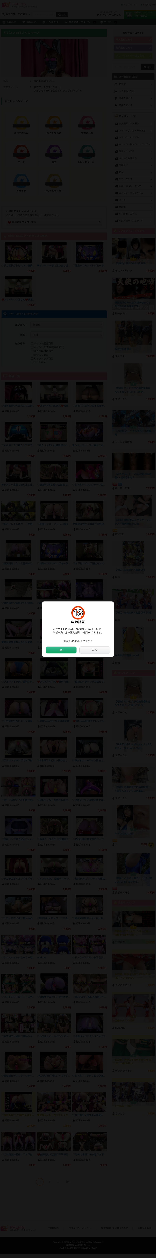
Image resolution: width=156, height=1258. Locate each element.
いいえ (94, 650)
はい (61, 650)
